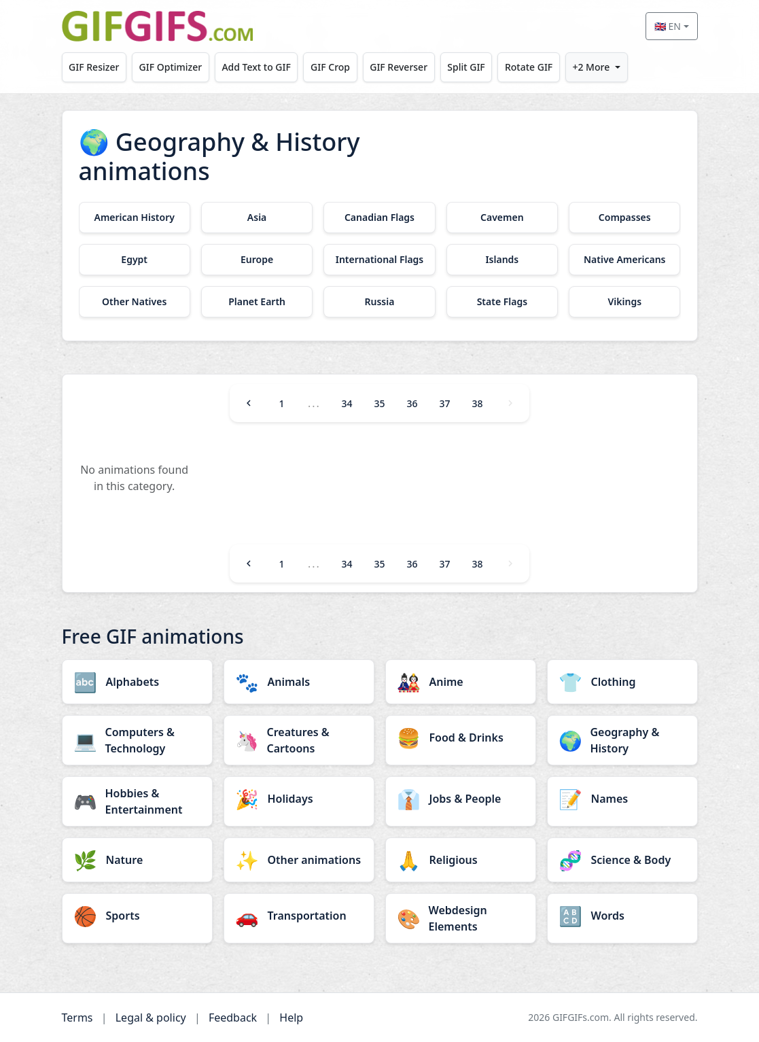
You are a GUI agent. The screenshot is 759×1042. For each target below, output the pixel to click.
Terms (77, 1017)
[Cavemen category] (502, 217)
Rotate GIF (528, 66)
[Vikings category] (624, 302)
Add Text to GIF (256, 66)
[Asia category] (257, 217)
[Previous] (248, 403)
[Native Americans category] (624, 260)
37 (445, 403)
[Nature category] (137, 860)
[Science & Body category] (622, 860)
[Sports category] (137, 915)
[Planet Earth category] (257, 302)
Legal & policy (151, 1017)
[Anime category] (460, 682)
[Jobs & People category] (460, 798)
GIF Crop (330, 66)
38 (477, 403)
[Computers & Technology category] (137, 740)
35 (379, 403)
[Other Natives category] (135, 302)
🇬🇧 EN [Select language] (667, 26)
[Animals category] (299, 682)
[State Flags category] (502, 302)
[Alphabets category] (137, 682)
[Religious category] (460, 860)
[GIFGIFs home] (157, 26)
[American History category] (135, 217)
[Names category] (622, 798)
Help (291, 1017)
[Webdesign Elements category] (460, 918)
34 (346, 403)
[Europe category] (257, 260)
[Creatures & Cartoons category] (299, 740)
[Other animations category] (299, 860)
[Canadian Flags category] (379, 217)
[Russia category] (379, 302)
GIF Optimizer (170, 66)
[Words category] (622, 915)
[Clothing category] (622, 682)
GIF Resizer (94, 66)
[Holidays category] (299, 798)
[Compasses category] (624, 217)
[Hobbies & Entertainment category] (137, 801)
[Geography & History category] (622, 740)
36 (411, 403)
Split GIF (465, 66)
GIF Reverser (398, 66)
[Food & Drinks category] (460, 737)
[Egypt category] (135, 260)
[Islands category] (502, 260)
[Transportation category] (299, 915)
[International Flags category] (379, 260)
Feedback (233, 1017)
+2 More (591, 66)
